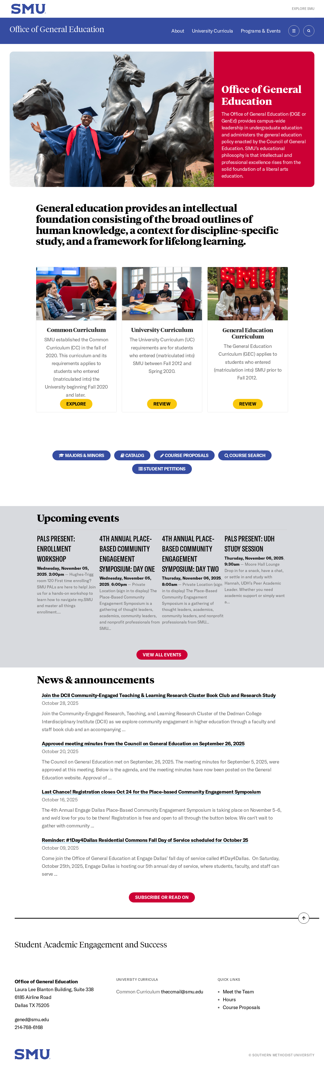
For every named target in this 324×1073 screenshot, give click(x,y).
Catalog (132, 455)
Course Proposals (184, 455)
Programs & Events (261, 31)
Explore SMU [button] (303, 9)
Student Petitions (162, 468)
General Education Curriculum (247, 333)
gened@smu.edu (32, 1019)
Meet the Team (238, 992)
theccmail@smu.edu (182, 992)
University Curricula (212, 31)
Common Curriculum (76, 329)
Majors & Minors (81, 455)
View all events (162, 654)
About (177, 31)
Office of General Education (57, 29)
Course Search (245, 455)
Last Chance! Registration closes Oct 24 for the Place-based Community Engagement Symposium (151, 792)
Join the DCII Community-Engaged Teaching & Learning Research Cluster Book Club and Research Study (159, 695)
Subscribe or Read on (162, 897)
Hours (229, 999)
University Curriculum (162, 329)
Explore (76, 404)
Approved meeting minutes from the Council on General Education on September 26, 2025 (143, 744)
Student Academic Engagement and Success (91, 945)
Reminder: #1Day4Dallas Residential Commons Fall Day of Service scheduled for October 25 (145, 840)
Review (162, 404)
